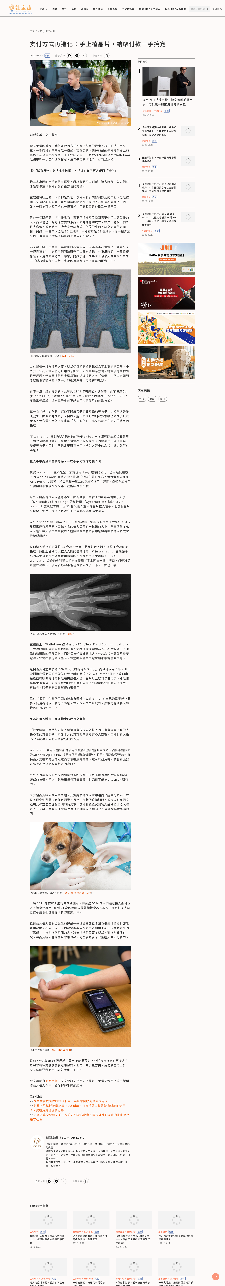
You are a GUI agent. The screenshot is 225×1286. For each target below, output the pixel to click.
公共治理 (88, 1231)
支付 (162, 398)
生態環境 (34, 1231)
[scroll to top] (215, 1276)
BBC (70, 633)
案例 (47, 55)
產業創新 (50, 31)
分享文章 (60, 55)
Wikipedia (68, 356)
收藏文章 (98, 55)
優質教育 (146, 140)
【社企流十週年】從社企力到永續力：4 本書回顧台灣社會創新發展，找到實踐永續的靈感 (159, 187)
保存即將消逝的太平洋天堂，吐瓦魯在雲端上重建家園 (90, 1237)
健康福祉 (146, 110)
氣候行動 (45, 1278)
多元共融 (120, 1278)
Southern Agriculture (78, 892)
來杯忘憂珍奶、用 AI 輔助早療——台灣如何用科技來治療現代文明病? (133, 1239)
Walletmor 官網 (61, 1050)
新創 (152, 398)
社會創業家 (147, 230)
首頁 (32, 31)
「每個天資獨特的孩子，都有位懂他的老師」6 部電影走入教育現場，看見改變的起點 (159, 131)
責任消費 (146, 167)
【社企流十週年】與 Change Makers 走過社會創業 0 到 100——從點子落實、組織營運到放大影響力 (159, 219)
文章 (40, 31)
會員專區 (217, 9)
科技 (141, 398)
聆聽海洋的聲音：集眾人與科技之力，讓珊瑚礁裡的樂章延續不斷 (47, 1239)
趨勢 (154, 140)
